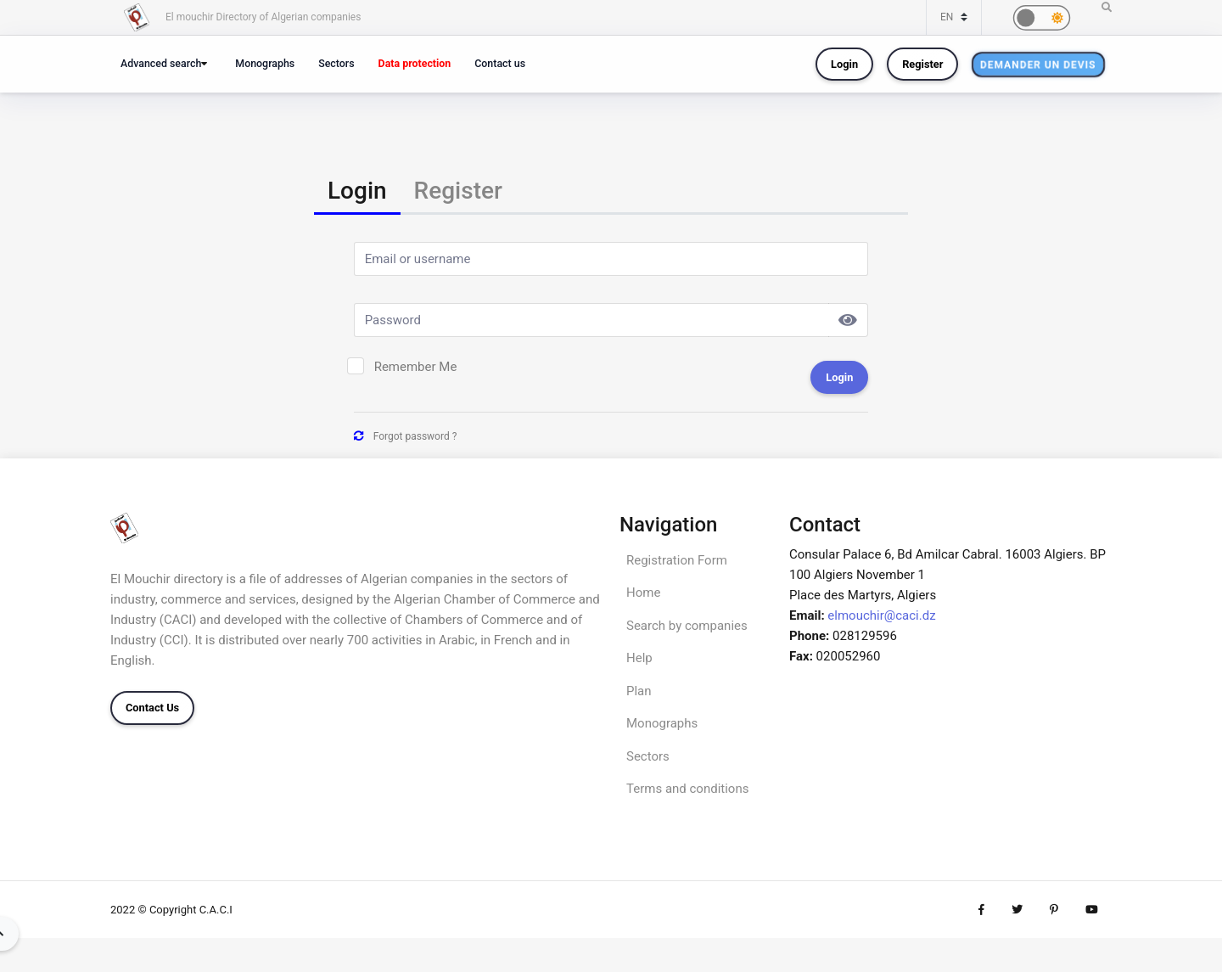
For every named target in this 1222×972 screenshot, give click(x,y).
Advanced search (161, 63)
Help (639, 658)
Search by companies (687, 625)
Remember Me (415, 366)
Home (643, 592)
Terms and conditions (687, 788)
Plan (639, 691)
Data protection (414, 63)
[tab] (357, 192)
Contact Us (152, 707)
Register (922, 64)
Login (844, 64)
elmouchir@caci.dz (881, 615)
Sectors (336, 63)
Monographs (264, 63)
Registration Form (676, 560)
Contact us (499, 63)
